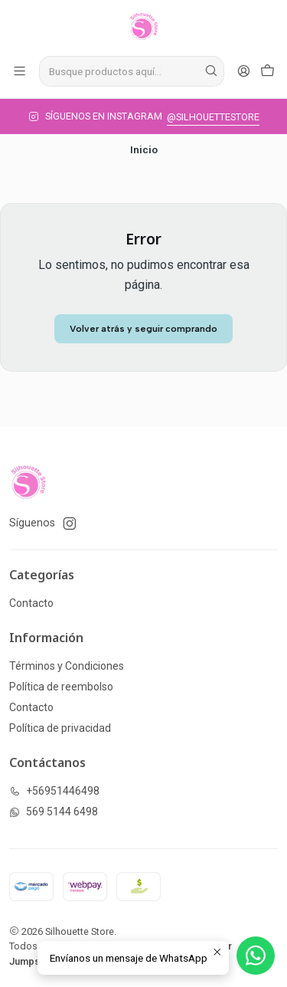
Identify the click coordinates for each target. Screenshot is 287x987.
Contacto (31, 603)
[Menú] (19, 71)
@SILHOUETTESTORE (213, 117)
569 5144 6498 (53, 811)
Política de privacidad (60, 728)
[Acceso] (243, 71)
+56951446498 (54, 791)
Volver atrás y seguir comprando (143, 328)
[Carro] (267, 71)
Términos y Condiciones (66, 666)
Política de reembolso (61, 686)
